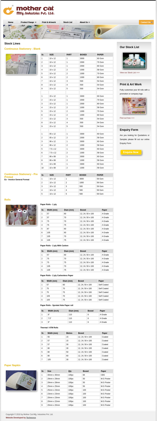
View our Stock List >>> (130, 73)
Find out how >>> (127, 118)
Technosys (31, 418)
